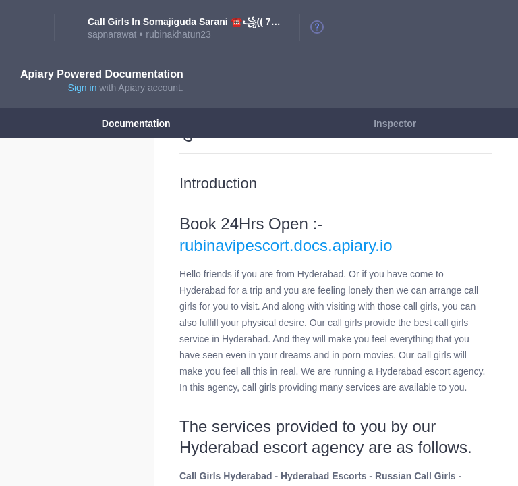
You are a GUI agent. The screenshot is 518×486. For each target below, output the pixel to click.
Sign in (82, 87)
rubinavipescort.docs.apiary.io (286, 245)
